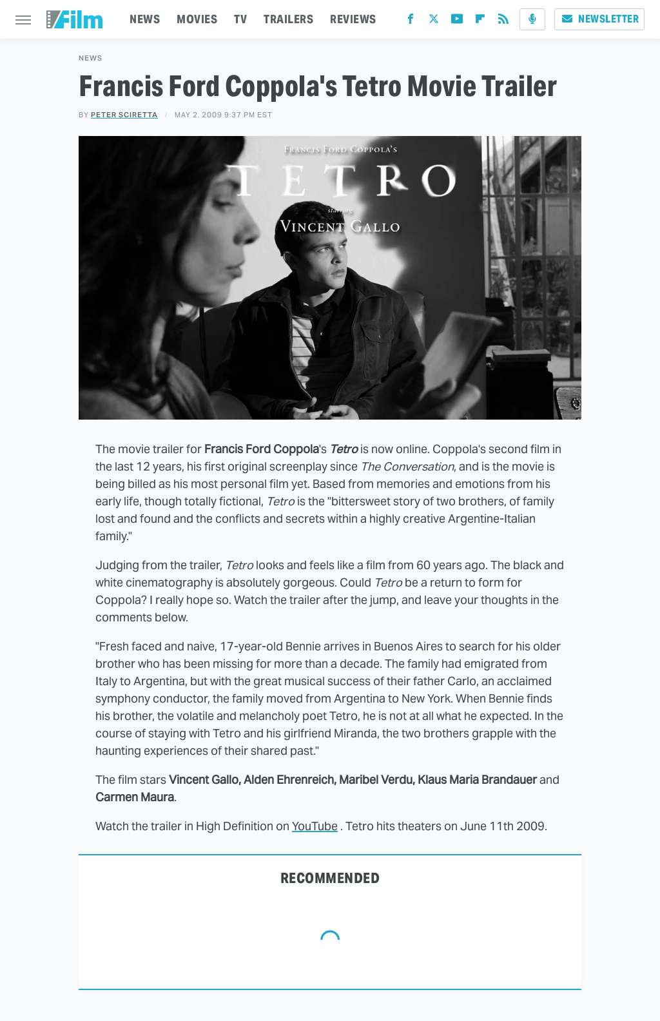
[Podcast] (532, 19)
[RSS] (503, 21)
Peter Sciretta (124, 114)
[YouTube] (457, 21)
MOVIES (197, 19)
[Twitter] (434, 21)
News (90, 58)
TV (240, 19)
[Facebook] (410, 21)
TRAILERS (288, 19)
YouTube (315, 826)
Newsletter (599, 19)
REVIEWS (353, 19)
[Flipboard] (480, 21)
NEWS (145, 19)
